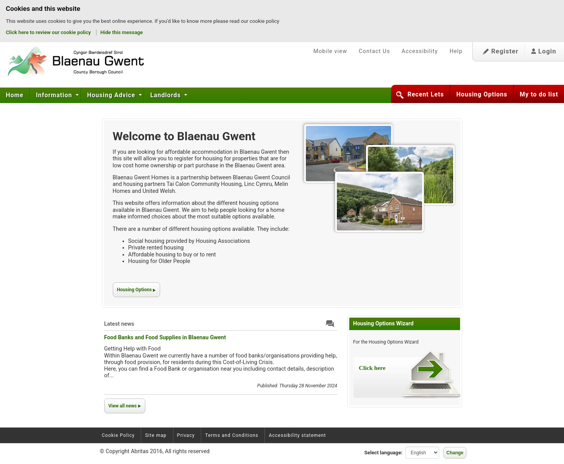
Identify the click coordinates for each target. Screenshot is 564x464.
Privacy (186, 435)
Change (454, 452)
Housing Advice (112, 95)
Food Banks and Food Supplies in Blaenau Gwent (165, 337)
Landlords (166, 95)
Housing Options (481, 94)
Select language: (383, 452)
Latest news (119, 324)
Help (456, 51)
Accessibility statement (297, 435)
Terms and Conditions (231, 435)
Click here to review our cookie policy (49, 32)
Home (15, 95)
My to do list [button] (539, 94)
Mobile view (330, 51)
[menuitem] (15, 95)
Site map (155, 435)
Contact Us (374, 51)
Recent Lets (425, 94)
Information (55, 95)
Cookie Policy (118, 435)
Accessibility (420, 51)
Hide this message (121, 32)
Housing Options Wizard (383, 323)
